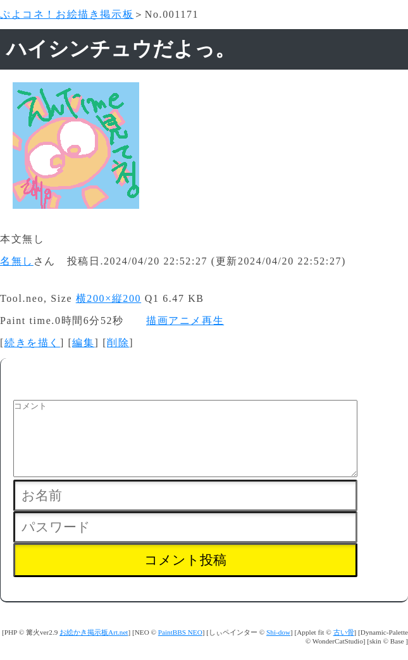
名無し (17, 261)
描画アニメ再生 (185, 320)
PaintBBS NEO (180, 647)
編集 (83, 342)
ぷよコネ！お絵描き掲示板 (66, 14)
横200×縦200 (108, 298)
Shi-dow (278, 647)
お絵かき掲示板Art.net (93, 647)
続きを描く (32, 342)
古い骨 (343, 647)
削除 (118, 342)
